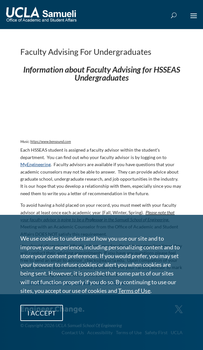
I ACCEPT (41, 313)
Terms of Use (134, 290)
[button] (193, 20)
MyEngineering (35, 164)
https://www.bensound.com (50, 141)
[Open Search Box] (174, 15)
